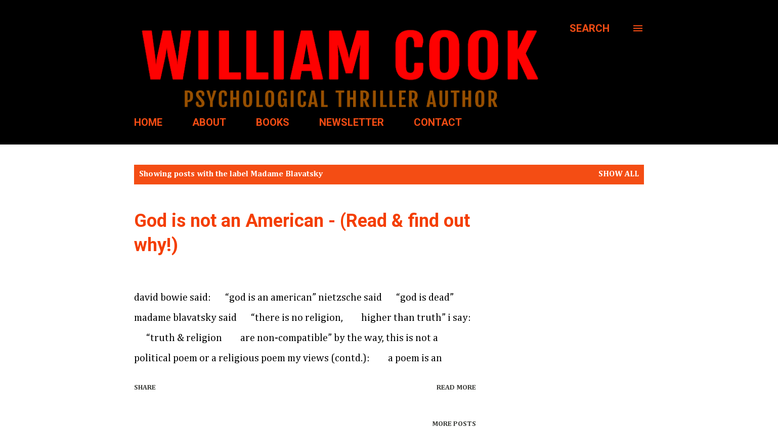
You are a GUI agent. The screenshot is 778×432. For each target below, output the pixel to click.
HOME (148, 122)
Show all (618, 174)
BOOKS (272, 122)
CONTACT (438, 122)
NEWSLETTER (351, 122)
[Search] (590, 28)
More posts (454, 423)
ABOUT (209, 122)
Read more (456, 387)
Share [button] (145, 387)
